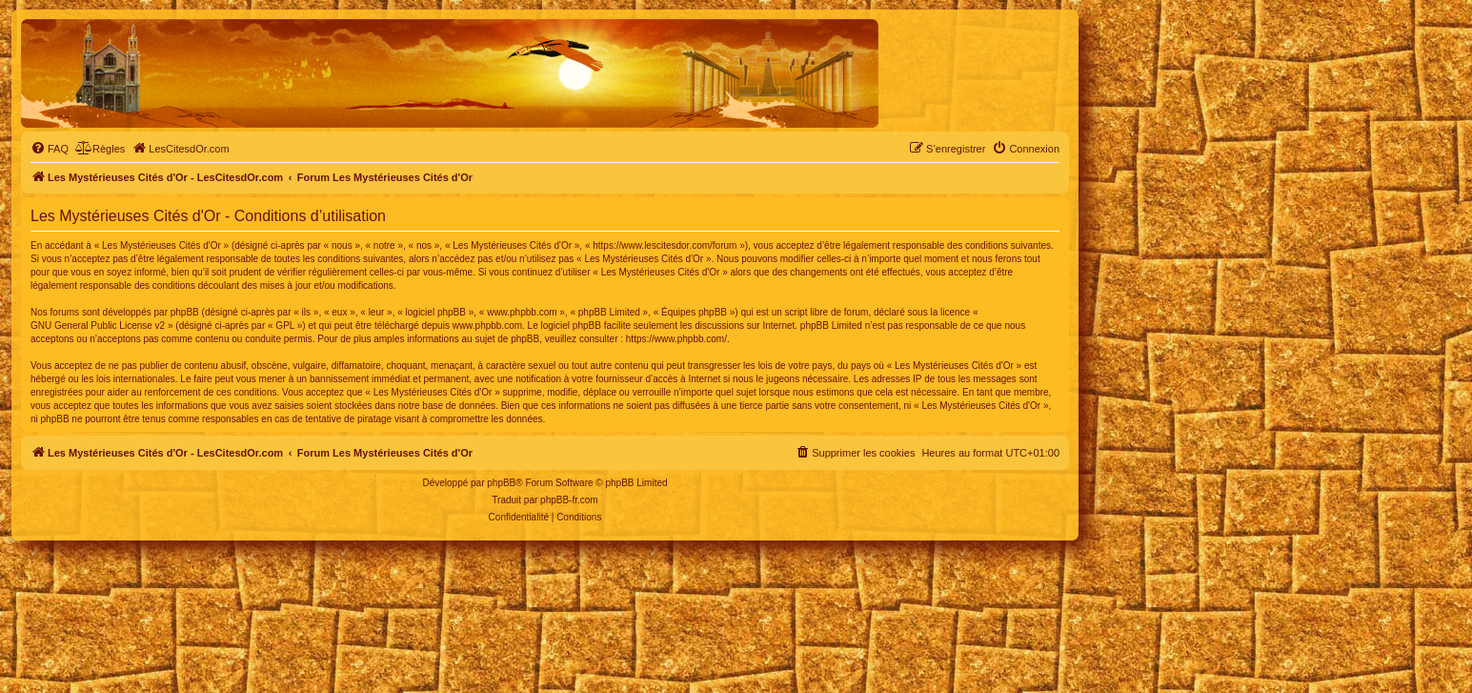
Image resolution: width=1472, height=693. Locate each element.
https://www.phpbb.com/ (676, 339)
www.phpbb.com (487, 325)
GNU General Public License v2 (97, 325)
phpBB (501, 483)
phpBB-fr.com (569, 500)
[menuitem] (49, 148)
